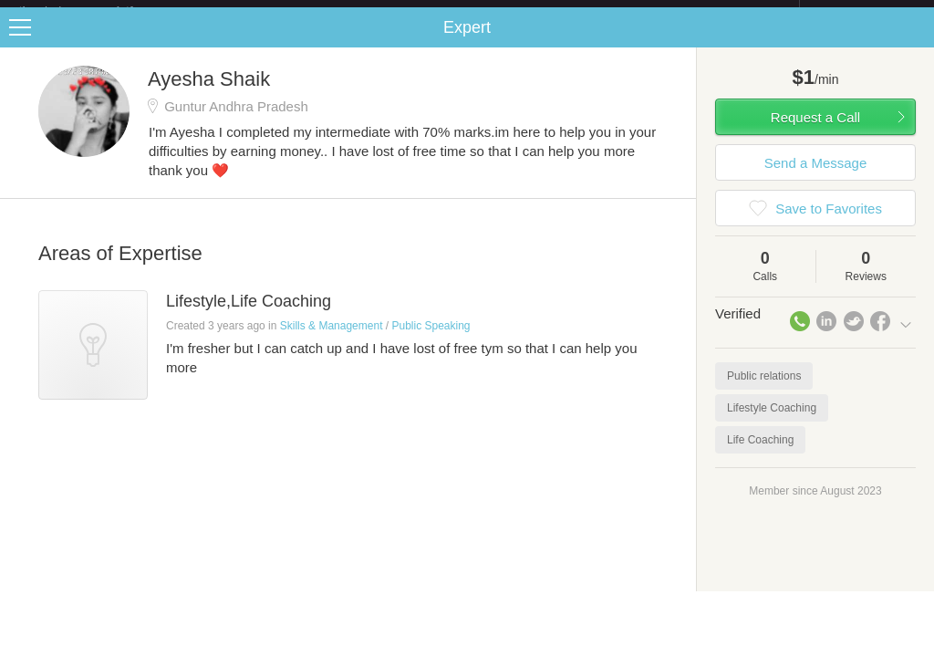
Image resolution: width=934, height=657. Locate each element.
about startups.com (864, 11)
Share (916, 42)
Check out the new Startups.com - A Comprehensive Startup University (601, 11)
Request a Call (815, 132)
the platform (94, 10)
